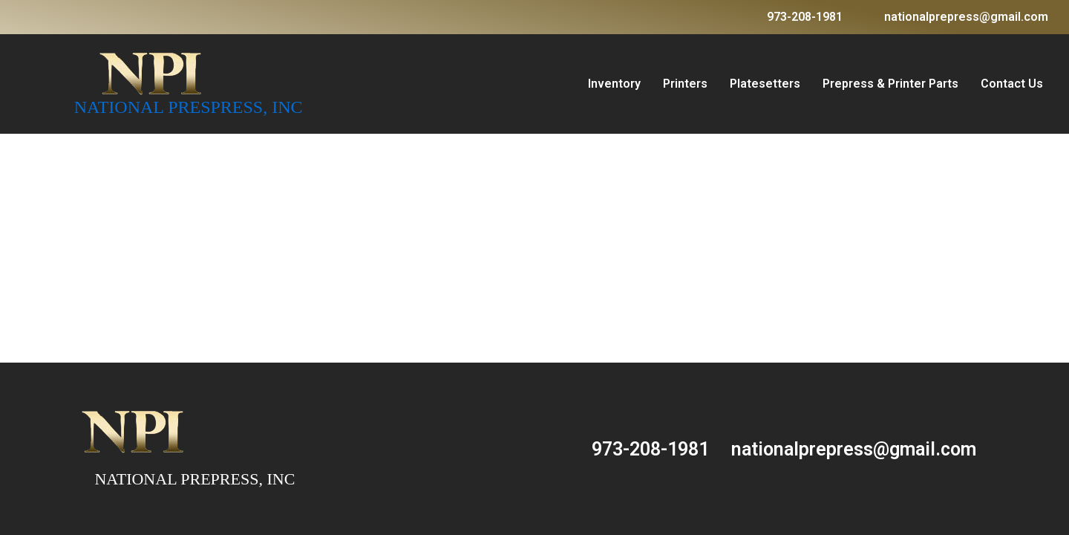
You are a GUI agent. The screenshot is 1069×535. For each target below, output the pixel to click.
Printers (685, 84)
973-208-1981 (805, 17)
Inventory (614, 84)
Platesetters (765, 84)
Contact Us (1012, 84)
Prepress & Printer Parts (890, 84)
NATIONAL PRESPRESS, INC (188, 107)
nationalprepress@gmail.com (966, 17)
